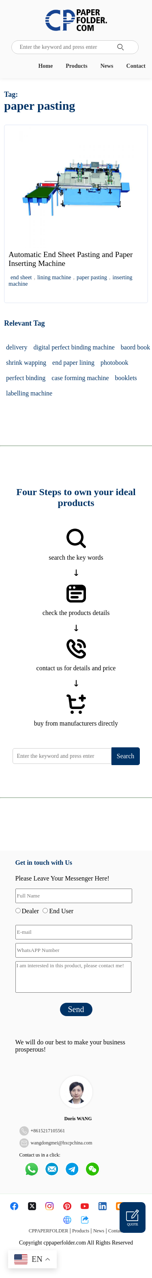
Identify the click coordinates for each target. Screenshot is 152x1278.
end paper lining (73, 362)
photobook (114, 362)
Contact (136, 66)
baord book (135, 347)
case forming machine (80, 377)
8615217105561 (49, 1131)
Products (76, 66)
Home (45, 66)
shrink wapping (26, 362)
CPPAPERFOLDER (49, 1231)
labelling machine (29, 393)
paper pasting (92, 277)
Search (126, 756)
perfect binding (25, 377)
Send (76, 1009)
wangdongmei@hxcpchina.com (61, 1143)
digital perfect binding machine (73, 347)
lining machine (54, 277)
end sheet (21, 277)
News (107, 66)
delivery (16, 347)
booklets (126, 377)
